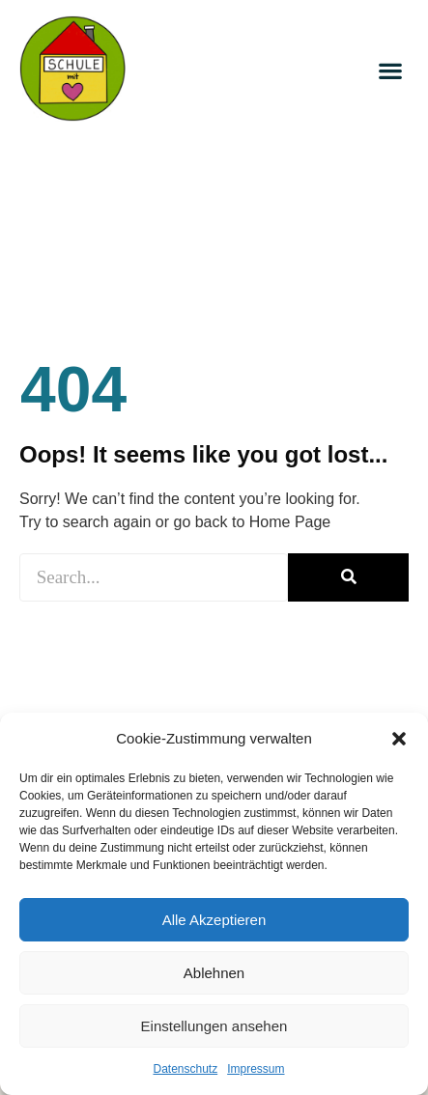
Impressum (255, 1069)
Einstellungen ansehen (214, 1026)
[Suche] (348, 577)
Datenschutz (185, 1069)
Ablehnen (214, 973)
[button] (399, 738)
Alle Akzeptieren (214, 920)
